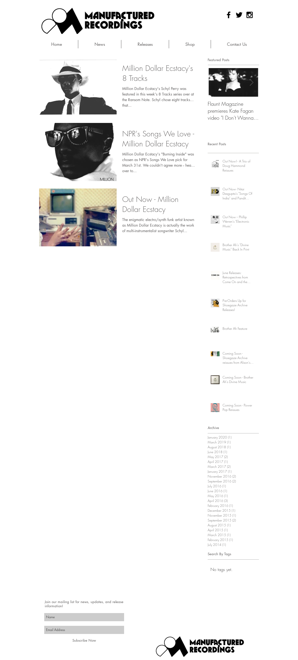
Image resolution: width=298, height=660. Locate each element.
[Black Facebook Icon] (228, 14)
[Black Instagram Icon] (249, 14)
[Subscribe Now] (84, 640)
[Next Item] (251, 82)
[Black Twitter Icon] (239, 14)
